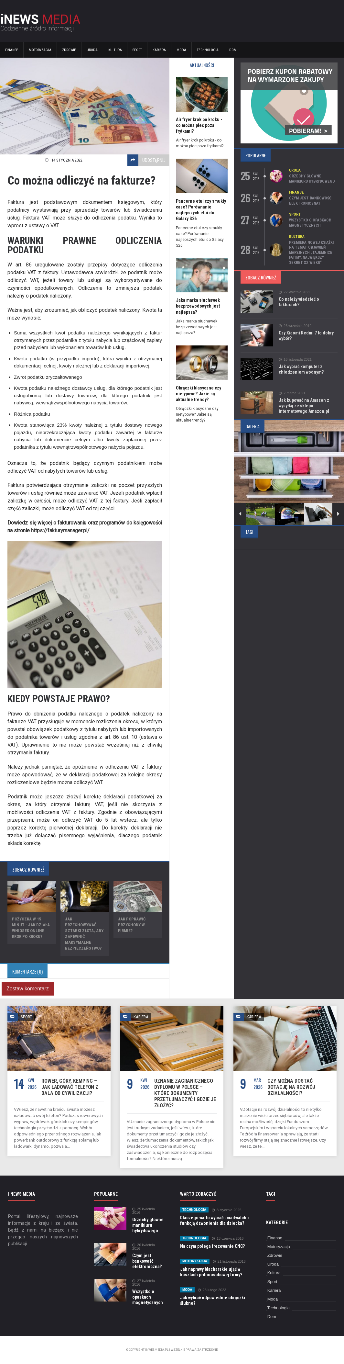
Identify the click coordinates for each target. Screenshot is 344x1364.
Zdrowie (69, 50)
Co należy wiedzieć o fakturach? (299, 302)
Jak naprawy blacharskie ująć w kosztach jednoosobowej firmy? (211, 1272)
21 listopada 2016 (229, 1261)
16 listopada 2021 (295, 359)
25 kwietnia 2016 (143, 1210)
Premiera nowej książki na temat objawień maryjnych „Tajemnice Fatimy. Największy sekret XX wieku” (311, 252)
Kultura (115, 50)
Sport (137, 50)
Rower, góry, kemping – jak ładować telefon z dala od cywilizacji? (69, 1087)
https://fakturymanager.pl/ (60, 530)
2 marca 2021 (292, 393)
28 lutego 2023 (212, 1290)
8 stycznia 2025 (226, 1210)
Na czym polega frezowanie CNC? (212, 1246)
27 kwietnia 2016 (143, 1282)
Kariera (159, 50)
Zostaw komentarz (27, 988)
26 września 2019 (295, 326)
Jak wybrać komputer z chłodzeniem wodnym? (301, 369)
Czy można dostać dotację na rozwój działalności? (291, 1087)
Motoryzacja (40, 50)
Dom (233, 50)
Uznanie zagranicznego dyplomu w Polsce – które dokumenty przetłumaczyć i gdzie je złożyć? (185, 1093)
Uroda (92, 50)
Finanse (11, 50)
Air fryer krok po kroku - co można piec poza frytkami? (199, 125)
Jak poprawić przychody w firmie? (131, 925)
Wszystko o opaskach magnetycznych (310, 223)
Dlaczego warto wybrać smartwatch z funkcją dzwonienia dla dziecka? (215, 1220)
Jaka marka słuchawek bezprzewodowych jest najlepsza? (198, 306)
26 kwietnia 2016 (143, 1246)
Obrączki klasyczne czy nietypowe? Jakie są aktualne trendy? (198, 393)
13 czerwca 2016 (227, 1238)
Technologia (208, 50)
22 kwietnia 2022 (294, 292)
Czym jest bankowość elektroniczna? (310, 201)
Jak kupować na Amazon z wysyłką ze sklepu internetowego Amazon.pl (304, 406)
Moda (181, 50)
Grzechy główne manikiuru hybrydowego (312, 179)
